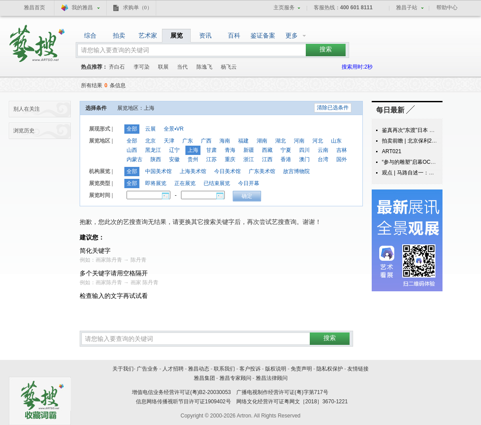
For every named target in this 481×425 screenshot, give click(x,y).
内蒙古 (134, 159)
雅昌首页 (34, 7)
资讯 (205, 35)
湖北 (280, 141)
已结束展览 (217, 183)
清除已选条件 (333, 107)
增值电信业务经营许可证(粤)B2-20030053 (181, 392)
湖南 (262, 141)
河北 (317, 141)
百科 (234, 35)
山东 (336, 141)
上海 (193, 150)
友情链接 (358, 369)
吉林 (341, 150)
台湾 (323, 159)
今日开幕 (248, 183)
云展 (150, 129)
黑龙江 (153, 150)
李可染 (142, 67)
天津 (169, 141)
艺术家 (148, 35)
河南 (299, 141)
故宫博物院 (296, 171)
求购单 (137, 7)
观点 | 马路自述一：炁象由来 (416, 173)
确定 (247, 196)
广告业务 (147, 369)
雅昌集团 (204, 378)
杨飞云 (229, 67)
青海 (230, 150)
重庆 (230, 159)
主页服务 (284, 7)
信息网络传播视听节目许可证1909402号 (183, 401)
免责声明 (301, 369)
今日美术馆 (227, 171)
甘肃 (211, 150)
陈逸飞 (204, 67)
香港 (286, 159)
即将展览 (155, 183)
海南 (224, 141)
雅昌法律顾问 (272, 378)
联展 (163, 67)
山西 (132, 150)
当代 (182, 67)
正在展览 (185, 183)
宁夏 (286, 150)
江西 (267, 159)
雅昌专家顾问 (235, 378)
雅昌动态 (198, 369)
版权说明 (275, 369)
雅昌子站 (406, 7)
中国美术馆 (158, 171)
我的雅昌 (82, 7)
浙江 (248, 159)
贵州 (193, 159)
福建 (243, 141)
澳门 (304, 159)
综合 (90, 35)
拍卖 (119, 35)
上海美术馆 (193, 171)
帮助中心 (447, 7)
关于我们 (123, 369)
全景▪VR (174, 129)
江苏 (211, 159)
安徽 (174, 159)
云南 (323, 150)
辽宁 (174, 150)
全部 (132, 129)
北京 (150, 141)
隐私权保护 (329, 369)
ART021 (391, 151)
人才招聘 (173, 369)
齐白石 (117, 67)
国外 (341, 159)
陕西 (155, 159)
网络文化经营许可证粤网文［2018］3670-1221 (292, 401)
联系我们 (224, 369)
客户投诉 (250, 369)
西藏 (267, 150)
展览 (176, 35)
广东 (187, 141)
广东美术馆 (262, 171)
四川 (304, 150)
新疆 (248, 150)
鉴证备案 (262, 35)
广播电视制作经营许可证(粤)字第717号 (282, 392)
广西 (206, 141)
